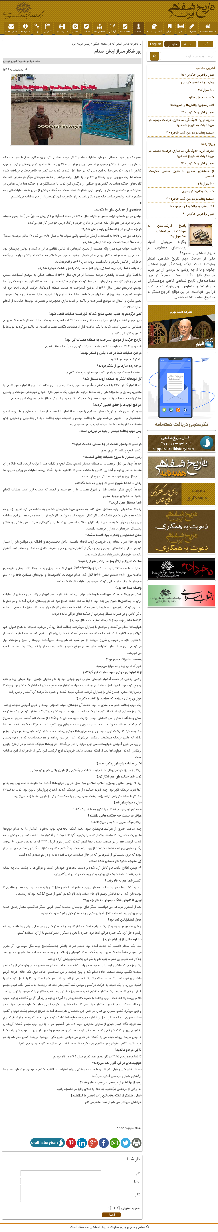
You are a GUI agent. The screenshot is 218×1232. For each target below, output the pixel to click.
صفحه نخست (208, 29)
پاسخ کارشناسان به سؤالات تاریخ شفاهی (181, 231)
